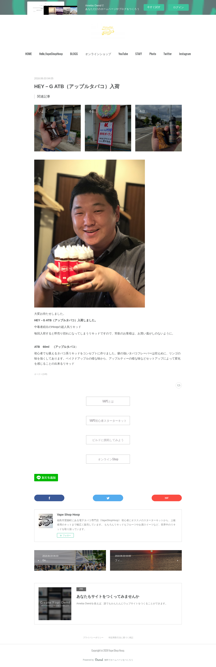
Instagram (185, 54)
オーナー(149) (40, 374)
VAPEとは (108, 401)
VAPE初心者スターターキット (108, 420)
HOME (28, 54)
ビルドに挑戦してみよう (108, 440)
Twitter (168, 54)
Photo (152, 54)
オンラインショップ (98, 54)
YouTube (123, 54)
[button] (28, 54)
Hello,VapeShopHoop (51, 54)
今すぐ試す (153, 7)
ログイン (178, 7)
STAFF (138, 54)
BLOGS (74, 54)
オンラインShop (108, 459)
